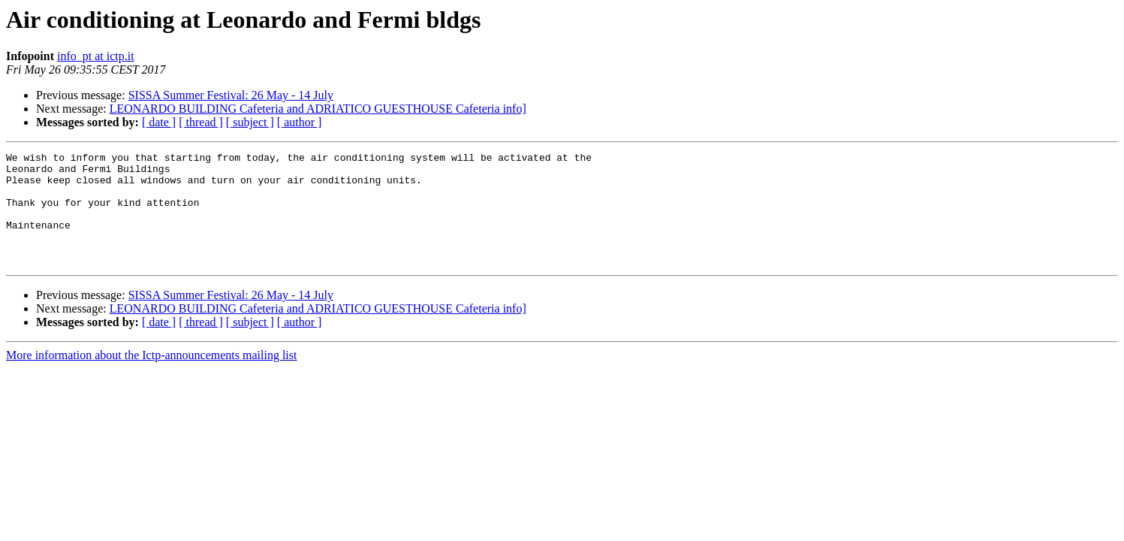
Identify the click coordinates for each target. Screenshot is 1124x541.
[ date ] (159, 122)
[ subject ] (250, 122)
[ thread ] (201, 122)
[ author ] (299, 122)
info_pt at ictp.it (95, 56)
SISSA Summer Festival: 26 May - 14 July (230, 95)
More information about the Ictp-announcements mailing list (151, 377)
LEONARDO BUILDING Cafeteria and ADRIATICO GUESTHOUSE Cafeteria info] (318, 108)
